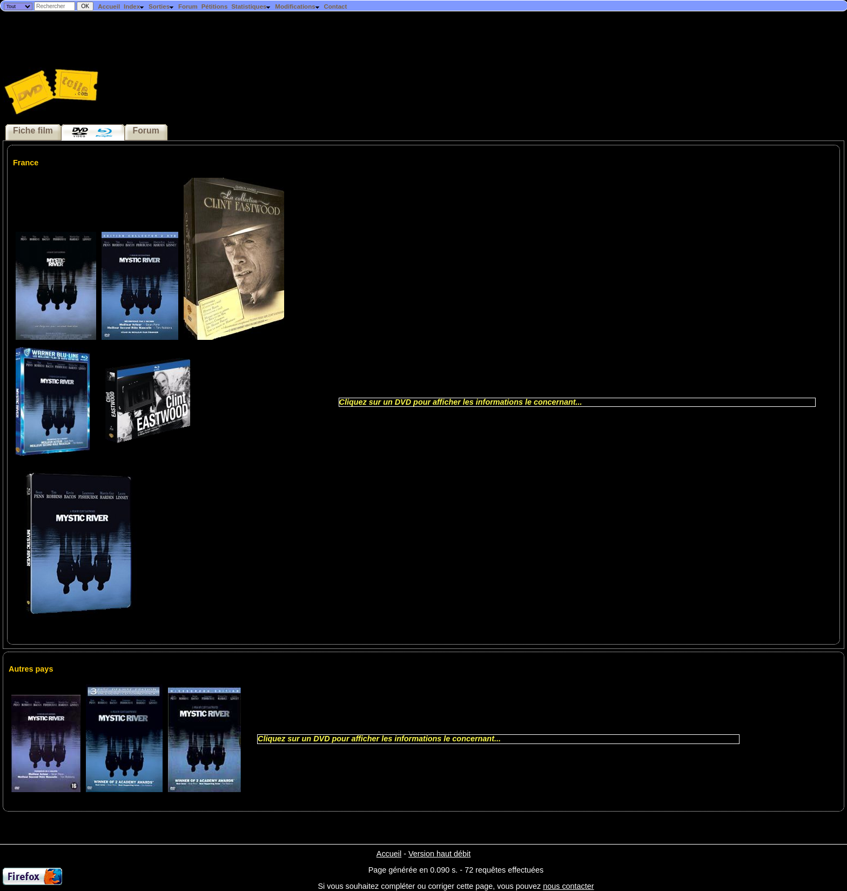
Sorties (161, 6)
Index (134, 6)
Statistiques (251, 6)
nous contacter (568, 886)
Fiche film (33, 130)
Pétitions (214, 6)
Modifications (297, 6)
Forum (188, 6)
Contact (335, 6)
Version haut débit (439, 853)
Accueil (109, 6)
